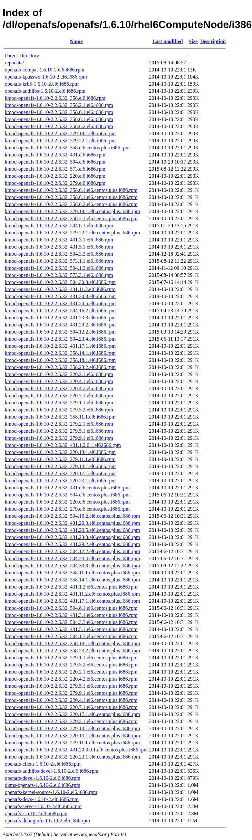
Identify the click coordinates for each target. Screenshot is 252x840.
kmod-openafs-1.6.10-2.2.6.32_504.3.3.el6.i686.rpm (59, 254)
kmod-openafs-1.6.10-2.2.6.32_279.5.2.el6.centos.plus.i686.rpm (71, 664)
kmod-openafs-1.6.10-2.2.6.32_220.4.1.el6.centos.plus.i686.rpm (71, 700)
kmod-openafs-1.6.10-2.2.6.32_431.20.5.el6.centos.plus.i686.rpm (72, 530)
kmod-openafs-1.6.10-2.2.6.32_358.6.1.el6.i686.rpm (59, 119)
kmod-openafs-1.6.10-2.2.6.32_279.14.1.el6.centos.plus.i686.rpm (72, 728)
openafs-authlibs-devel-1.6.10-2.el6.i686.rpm (51, 771)
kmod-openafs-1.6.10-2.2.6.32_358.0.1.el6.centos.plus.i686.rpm (71, 190)
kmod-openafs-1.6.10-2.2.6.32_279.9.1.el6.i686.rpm (59, 438)
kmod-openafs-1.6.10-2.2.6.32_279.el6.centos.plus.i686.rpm (67, 509)
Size (193, 41)
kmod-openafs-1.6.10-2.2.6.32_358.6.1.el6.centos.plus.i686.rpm (71, 197)
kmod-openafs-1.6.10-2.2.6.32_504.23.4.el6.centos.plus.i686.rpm (72, 558)
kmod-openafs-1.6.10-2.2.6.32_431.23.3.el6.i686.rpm (60, 317)
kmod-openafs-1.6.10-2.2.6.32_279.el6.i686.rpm (55, 183)
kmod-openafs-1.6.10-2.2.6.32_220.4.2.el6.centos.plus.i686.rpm (71, 679)
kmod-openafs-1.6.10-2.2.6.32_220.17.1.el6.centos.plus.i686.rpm (72, 714)
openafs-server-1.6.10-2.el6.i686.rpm (43, 806)
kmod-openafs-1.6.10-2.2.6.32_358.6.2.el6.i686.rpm (59, 126)
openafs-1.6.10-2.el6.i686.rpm (36, 813)
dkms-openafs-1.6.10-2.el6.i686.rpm (42, 785)
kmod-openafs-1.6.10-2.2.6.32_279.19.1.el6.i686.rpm (60, 133)
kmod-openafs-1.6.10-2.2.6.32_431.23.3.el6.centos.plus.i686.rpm (72, 537)
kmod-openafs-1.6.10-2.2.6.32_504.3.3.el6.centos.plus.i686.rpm (71, 622)
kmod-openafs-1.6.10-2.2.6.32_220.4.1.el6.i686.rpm (59, 381)
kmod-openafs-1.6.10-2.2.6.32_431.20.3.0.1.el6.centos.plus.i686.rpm (76, 749)
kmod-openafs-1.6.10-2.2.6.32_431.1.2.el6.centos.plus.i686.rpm (71, 587)
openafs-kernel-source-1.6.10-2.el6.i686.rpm (51, 792)
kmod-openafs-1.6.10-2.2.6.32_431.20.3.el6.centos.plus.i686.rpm (72, 523)
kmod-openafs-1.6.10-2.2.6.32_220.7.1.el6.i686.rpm (59, 395)
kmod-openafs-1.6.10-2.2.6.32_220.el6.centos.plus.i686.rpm (67, 502)
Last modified (167, 41)
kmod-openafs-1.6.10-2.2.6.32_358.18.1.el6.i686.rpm (60, 360)
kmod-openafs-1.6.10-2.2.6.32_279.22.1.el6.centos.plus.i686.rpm (72, 232)
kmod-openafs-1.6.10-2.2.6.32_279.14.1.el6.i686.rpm (60, 466)
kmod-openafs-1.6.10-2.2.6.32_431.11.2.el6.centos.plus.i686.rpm (72, 594)
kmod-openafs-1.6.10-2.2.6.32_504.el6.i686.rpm (55, 162)
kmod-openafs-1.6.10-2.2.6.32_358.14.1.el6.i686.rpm (60, 353)
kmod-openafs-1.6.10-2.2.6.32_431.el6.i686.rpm (55, 154)
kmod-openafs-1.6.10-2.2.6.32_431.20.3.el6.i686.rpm (60, 296)
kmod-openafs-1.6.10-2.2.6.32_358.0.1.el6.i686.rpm (59, 112)
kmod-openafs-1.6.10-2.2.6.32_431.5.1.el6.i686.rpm (59, 247)
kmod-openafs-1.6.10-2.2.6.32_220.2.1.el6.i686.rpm (59, 374)
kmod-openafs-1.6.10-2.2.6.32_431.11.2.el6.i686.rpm (60, 289)
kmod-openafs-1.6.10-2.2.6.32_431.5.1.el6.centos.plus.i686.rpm (71, 629)
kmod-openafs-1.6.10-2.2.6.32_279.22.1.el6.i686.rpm (60, 140)
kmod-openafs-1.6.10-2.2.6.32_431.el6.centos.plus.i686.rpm (67, 487)
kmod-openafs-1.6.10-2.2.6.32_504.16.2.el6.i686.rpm (60, 310)
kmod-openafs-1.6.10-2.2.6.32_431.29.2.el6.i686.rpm (60, 324)
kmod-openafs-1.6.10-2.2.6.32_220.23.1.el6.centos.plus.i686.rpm (72, 757)
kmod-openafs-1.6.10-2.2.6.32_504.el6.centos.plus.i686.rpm (67, 494)
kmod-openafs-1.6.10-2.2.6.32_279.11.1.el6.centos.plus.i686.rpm (72, 742)
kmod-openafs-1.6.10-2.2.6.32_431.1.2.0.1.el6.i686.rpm (63, 445)
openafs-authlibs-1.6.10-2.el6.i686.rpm (45, 91)
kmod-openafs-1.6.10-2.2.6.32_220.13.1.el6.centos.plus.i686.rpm (72, 735)
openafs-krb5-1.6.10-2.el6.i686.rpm (42, 84)
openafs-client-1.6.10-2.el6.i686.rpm (43, 764)
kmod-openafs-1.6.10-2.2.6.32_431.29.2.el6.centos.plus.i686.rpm (72, 544)
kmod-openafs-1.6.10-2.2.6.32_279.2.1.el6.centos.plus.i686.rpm (71, 721)
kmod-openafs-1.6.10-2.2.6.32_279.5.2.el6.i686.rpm (59, 409)
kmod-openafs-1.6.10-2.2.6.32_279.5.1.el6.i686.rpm (59, 431)
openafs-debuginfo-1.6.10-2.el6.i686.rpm (47, 820)
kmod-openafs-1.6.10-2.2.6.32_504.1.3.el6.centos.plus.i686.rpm (71, 636)
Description (213, 41)
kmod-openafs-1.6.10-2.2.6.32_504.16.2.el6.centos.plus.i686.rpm (72, 516)
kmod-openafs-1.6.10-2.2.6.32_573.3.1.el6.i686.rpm (59, 275)
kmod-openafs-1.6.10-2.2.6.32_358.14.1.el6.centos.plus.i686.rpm (72, 579)
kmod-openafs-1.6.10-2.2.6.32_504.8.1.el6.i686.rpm (59, 225)
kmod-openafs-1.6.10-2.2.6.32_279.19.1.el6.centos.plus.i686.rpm (72, 211)
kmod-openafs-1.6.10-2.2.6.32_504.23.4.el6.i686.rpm (60, 339)
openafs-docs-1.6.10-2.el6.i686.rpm (42, 799)
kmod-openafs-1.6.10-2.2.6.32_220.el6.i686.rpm (55, 176)
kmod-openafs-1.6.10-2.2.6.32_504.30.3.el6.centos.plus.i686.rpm (72, 565)
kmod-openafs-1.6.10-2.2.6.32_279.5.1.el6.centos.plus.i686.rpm (71, 686)
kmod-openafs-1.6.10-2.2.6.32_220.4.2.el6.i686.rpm (59, 388)
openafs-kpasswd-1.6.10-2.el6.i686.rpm (46, 77)
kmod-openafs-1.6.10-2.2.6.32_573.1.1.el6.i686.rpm (59, 261)
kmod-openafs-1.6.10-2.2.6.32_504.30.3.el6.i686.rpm (60, 282)
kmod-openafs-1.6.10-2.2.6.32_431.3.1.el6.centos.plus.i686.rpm (71, 615)
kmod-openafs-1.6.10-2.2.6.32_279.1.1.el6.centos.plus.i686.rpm (71, 657)
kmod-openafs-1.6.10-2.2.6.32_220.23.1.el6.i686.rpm (60, 480)
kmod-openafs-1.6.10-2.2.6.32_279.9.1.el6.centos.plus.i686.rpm (71, 693)
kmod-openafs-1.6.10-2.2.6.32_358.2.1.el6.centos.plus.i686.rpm (71, 218)
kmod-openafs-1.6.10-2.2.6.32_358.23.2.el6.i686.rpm (60, 367)
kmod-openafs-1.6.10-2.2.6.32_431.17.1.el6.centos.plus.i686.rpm (72, 601)
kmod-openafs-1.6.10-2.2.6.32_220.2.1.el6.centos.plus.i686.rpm (71, 672)
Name (76, 41)
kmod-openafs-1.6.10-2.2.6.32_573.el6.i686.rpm (55, 169)
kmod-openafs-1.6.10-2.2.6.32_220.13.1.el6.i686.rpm (60, 452)
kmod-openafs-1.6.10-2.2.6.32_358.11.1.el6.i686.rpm (60, 417)
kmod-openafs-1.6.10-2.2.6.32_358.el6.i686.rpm (55, 98)
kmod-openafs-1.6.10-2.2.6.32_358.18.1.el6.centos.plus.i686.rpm (72, 643)
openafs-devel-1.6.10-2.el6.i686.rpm (42, 778)
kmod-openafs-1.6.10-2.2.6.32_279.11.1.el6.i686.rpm (60, 459)
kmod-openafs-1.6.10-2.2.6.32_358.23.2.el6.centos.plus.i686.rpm (72, 650)
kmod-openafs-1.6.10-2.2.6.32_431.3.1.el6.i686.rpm (59, 239)
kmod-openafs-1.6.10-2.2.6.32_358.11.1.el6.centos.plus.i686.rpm (72, 572)
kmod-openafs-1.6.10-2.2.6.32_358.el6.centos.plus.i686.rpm (67, 147)
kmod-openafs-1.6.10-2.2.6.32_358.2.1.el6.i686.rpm (59, 105)
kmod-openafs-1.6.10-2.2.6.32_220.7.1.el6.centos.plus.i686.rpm (71, 707)
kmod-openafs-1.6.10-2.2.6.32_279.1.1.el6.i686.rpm (59, 402)
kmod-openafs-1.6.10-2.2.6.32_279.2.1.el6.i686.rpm (59, 424)
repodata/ (14, 62)
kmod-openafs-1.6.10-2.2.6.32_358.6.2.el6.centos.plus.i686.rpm (71, 204)
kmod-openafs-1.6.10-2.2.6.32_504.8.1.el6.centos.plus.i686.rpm (71, 608)
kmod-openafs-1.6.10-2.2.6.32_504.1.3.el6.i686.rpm (59, 268)
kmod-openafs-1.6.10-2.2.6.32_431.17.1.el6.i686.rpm (60, 346)
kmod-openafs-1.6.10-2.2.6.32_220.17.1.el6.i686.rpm (60, 473)
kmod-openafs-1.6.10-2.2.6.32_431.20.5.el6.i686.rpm (60, 303)
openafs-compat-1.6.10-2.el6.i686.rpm (44, 69)
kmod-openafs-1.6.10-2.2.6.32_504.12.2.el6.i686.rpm (60, 332)
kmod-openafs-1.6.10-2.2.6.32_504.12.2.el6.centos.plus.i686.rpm (72, 551)
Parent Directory (22, 55)
